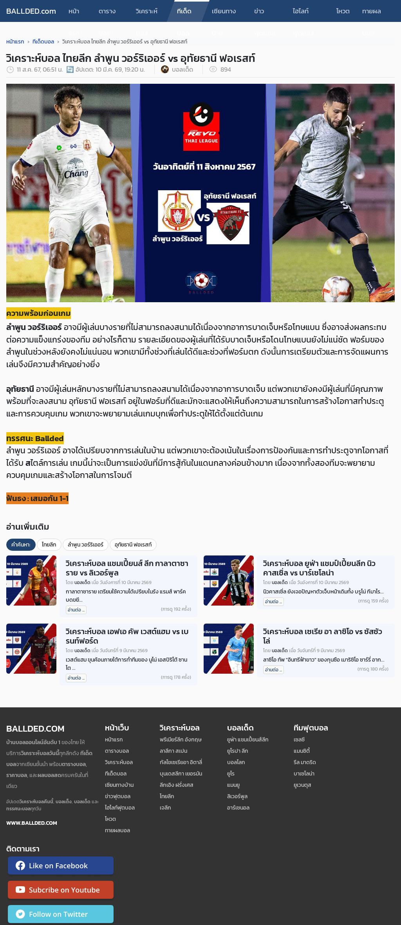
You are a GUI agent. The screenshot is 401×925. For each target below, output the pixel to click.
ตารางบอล (107, 14)
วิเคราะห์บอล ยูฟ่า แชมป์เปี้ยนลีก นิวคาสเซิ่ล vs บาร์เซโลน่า (319, 568)
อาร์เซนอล (238, 808)
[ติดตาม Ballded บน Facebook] (60, 867)
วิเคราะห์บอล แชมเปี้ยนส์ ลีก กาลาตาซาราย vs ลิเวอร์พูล (127, 568)
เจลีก (165, 808)
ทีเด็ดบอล (184, 14)
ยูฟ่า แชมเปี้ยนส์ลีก (248, 740)
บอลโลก (236, 762)
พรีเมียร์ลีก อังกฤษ (181, 740)
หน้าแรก (74, 14)
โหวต (343, 11)
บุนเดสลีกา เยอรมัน (181, 774)
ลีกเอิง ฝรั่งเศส (176, 785)
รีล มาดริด (305, 762)
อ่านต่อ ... (76, 609)
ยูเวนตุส (302, 785)
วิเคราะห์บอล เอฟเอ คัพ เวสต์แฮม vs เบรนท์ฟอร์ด (127, 636)
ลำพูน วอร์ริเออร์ (85, 545)
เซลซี (299, 740)
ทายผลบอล (371, 14)
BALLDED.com (31, 11)
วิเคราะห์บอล (146, 14)
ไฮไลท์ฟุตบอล (303, 14)
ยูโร (231, 774)
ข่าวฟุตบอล (264, 14)
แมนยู (233, 785)
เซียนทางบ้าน (224, 14)
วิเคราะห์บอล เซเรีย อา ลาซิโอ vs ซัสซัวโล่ (322, 636)
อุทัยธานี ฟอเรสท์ (133, 545)
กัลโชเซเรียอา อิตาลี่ (181, 762)
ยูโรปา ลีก (237, 751)
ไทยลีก (49, 545)
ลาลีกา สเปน (173, 751)
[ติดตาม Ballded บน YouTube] (60, 891)
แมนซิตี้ (302, 751)
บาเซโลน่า (304, 774)
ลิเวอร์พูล (237, 796)
